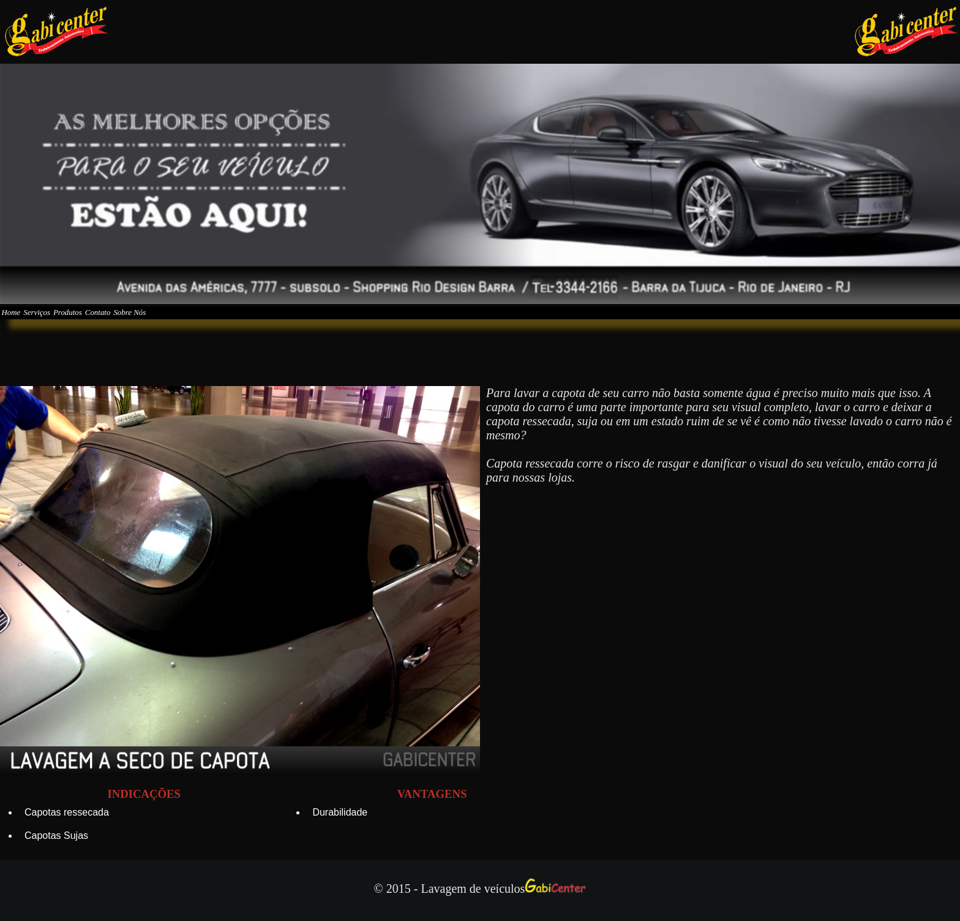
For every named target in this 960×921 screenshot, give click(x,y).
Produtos (120, 321)
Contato (173, 321)
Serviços (67, 321)
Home (20, 321)
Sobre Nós (226, 321)
